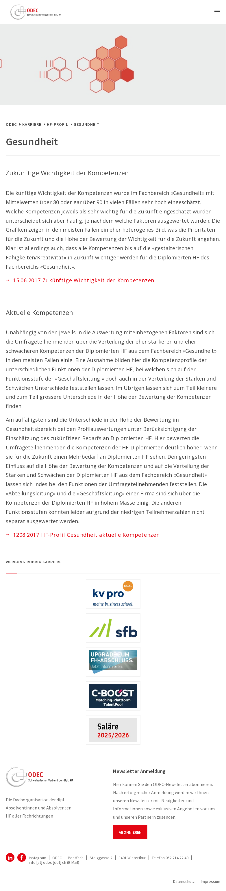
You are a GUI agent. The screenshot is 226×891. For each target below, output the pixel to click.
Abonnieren (130, 832)
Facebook (21, 857)
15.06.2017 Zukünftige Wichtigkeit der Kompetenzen (83, 280)
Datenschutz (184, 881)
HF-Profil (57, 124)
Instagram (37, 857)
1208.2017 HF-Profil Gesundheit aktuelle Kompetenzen (86, 534)
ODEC (11, 124)
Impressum (210, 881)
